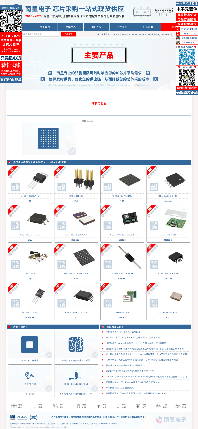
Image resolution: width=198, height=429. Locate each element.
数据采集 (30, 394)
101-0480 (30, 273)
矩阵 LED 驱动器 (30, 360)
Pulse (134, 34)
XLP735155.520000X (76, 235)
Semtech (126, 34)
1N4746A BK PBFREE (122, 273)
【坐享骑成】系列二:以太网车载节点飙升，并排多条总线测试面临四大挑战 (142, 360)
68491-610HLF (76, 196)
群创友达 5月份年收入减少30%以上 (123, 332)
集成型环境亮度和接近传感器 (76, 360)
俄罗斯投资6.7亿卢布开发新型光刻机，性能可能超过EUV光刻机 (137, 393)
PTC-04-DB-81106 (168, 235)
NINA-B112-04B (122, 312)
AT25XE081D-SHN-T (168, 196)
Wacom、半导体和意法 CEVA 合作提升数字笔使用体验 (133, 337)
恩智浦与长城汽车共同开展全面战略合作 (125, 365)
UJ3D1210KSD (30, 312)
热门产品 (96, 27)
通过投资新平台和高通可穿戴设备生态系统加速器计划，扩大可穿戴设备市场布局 (145, 349)
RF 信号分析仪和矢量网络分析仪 (76, 394)
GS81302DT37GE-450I (76, 273)
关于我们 (45, 27)
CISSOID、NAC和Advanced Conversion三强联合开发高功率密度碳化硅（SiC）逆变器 (149, 376)
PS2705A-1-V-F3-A (30, 235)
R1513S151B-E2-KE (168, 273)
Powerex (166, 34)
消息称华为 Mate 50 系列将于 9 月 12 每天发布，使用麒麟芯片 (137, 343)
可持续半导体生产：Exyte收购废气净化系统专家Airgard (133, 382)
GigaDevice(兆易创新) (149, 34)
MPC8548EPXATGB (122, 196)
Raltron (116, 34)
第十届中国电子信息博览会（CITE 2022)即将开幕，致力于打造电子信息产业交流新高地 (148, 354)
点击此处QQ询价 (189, 38)
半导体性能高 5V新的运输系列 (121, 388)
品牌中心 (71, 27)
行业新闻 (148, 27)
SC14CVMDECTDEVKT (122, 235)
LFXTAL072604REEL (168, 312)
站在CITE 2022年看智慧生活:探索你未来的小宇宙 (130, 371)
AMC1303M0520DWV (76, 312)
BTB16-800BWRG (30, 196)
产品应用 (122, 27)
